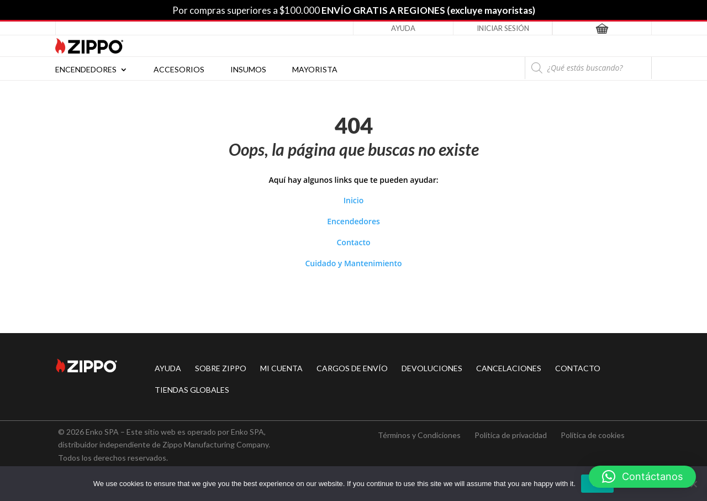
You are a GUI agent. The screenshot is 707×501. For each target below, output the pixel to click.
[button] (642, 477)
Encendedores (86, 70)
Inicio (353, 200)
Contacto (353, 242)
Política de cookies (593, 435)
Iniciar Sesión (503, 28)
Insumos (248, 70)
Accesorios (179, 70)
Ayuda (403, 28)
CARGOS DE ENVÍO (352, 368)
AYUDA (168, 368)
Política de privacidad (510, 435)
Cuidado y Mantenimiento (353, 263)
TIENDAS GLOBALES (192, 389)
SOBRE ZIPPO (220, 368)
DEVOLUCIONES (432, 368)
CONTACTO (577, 368)
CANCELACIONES (508, 368)
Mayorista (314, 70)
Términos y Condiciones (419, 435)
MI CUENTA (281, 368)
